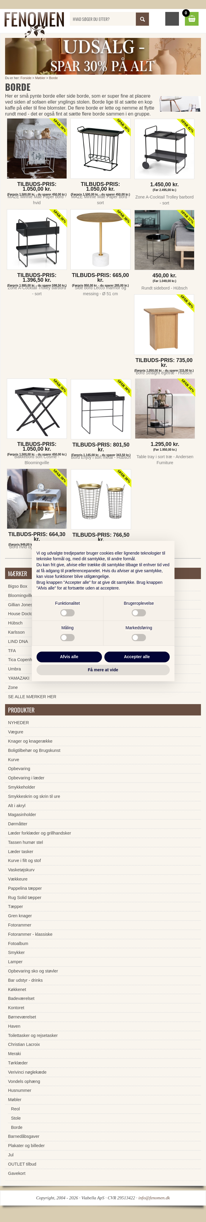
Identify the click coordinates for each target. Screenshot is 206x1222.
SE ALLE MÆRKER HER (32, 696)
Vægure (15, 731)
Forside (26, 78)
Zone (13, 687)
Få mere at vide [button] (103, 669)
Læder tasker (20, 851)
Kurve (13, 759)
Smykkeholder (21, 787)
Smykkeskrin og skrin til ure (34, 796)
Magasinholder (22, 814)
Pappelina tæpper (25, 888)
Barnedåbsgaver (24, 1136)
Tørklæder (18, 1063)
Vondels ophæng (24, 1081)
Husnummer (19, 1090)
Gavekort (16, 1173)
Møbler (40, 78)
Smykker (16, 952)
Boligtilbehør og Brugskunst (34, 750)
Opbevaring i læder (26, 777)
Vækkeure (18, 879)
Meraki (14, 1053)
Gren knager (20, 915)
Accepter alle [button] (137, 656)
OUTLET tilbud (22, 1164)
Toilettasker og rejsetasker (33, 1035)
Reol (15, 1108)
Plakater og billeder (26, 1145)
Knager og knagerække (30, 741)
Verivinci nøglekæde (27, 1072)
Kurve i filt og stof (24, 860)
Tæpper (15, 906)
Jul (10, 1154)
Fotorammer (19, 925)
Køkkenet (17, 989)
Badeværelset (21, 998)
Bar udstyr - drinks (25, 980)
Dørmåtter (17, 823)
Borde (53, 78)
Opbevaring (19, 768)
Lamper (15, 961)
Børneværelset (22, 1017)
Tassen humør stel (25, 842)
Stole (16, 1118)
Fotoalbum (18, 943)
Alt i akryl (16, 805)
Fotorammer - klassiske (30, 934)
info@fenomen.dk (154, 1197)
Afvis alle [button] (69, 656)
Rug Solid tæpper (24, 897)
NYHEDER (18, 722)
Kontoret (16, 1007)
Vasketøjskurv (21, 869)
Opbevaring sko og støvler (33, 971)
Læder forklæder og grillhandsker (39, 833)
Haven (14, 1026)
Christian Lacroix (24, 1044)
